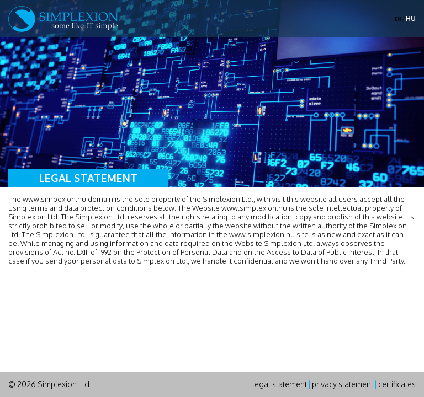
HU (411, 18)
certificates (397, 384)
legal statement (279, 384)
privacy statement (342, 384)
